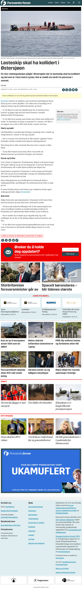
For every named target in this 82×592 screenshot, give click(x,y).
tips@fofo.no (60, 120)
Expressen (5, 103)
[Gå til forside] (15, 4)
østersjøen (20, 238)
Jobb (68, 4)
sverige (4, 238)
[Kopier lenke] (76, 92)
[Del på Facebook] (63, 92)
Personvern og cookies (36, 525)
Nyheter (50, 4)
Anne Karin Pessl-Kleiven (9, 520)
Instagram (31, 533)
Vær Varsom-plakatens (65, 522)
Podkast (63, 4)
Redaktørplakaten (62, 515)
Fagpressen (60, 560)
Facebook (31, 529)
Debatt (57, 4)
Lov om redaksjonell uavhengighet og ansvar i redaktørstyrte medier (66, 510)
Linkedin (31, 537)
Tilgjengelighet (33, 521)
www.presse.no (64, 554)
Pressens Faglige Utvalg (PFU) (68, 539)
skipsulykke (30, 238)
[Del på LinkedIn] (70, 92)
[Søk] (73, 4)
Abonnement (32, 517)
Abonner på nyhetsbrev (36, 546)
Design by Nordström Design (65, 575)
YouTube (31, 541)
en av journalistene (65, 122)
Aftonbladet (25, 194)
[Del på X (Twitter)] (66, 92)
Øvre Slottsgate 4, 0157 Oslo (10, 528)
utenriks (39, 238)
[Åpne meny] (79, 4)
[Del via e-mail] (73, 92)
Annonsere (32, 513)
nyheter (11, 238)
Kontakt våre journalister (9, 513)
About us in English (62, 571)
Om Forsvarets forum (35, 509)
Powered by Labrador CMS (41, 589)
